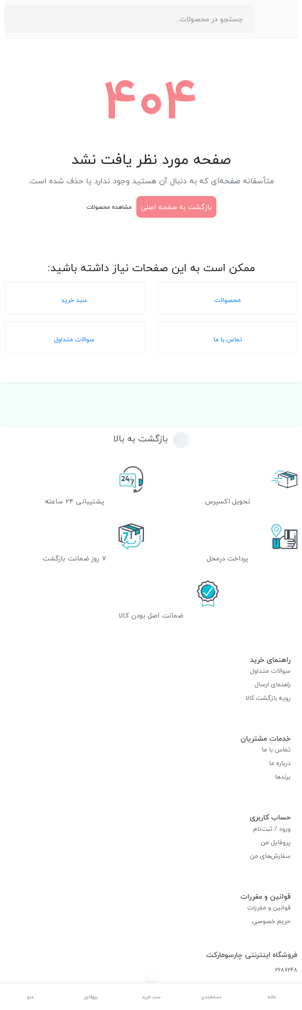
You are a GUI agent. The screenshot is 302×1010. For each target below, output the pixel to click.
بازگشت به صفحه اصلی (176, 207)
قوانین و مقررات (269, 907)
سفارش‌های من (270, 856)
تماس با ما (276, 749)
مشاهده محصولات (109, 207)
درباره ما (280, 763)
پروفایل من (276, 842)
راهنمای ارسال (272, 684)
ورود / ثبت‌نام (272, 828)
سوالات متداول (270, 670)
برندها (283, 776)
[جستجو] (14, 19)
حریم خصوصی (271, 921)
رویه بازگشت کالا (268, 698)
